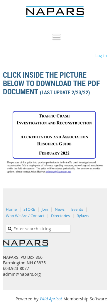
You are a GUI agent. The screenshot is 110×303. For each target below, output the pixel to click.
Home (11, 209)
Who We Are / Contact (25, 215)
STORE (29, 209)
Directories (60, 215)
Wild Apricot (51, 299)
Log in (101, 55)
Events (77, 209)
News (60, 209)
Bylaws (83, 215)
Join (45, 209)
